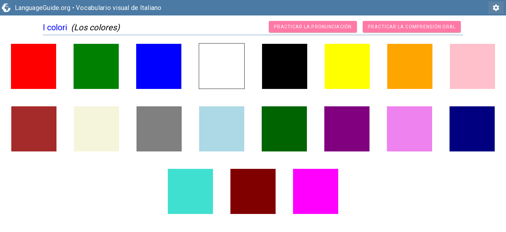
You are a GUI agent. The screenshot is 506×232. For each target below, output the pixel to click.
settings (496, 8)
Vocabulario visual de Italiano (119, 8)
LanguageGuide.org (42, 8)
